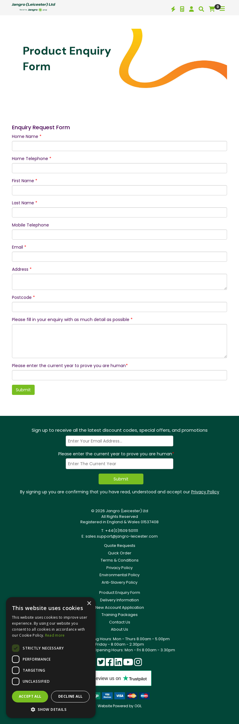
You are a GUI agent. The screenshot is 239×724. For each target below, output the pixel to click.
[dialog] (51, 657)
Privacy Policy (205, 492)
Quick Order (119, 553)
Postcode (23, 297)
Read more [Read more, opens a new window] (55, 635)
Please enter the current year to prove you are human (70, 366)
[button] (51, 709)
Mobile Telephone (30, 225)
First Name (24, 181)
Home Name (27, 136)
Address (22, 269)
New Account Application (119, 607)
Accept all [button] (30, 696)
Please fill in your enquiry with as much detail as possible (72, 320)
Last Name (24, 203)
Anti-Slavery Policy (119, 582)
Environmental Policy (119, 575)
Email (19, 247)
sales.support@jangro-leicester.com (121, 536)
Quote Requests (119, 545)
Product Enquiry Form (119, 592)
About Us (119, 629)
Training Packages (120, 614)
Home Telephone (31, 159)
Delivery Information (119, 600)
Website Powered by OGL (120, 705)
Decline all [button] (70, 696)
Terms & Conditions (120, 560)
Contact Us (119, 622)
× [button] (89, 603)
